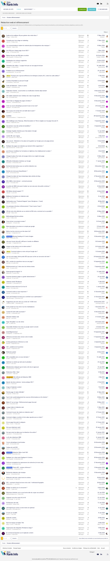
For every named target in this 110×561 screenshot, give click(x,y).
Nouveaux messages (9, 13)
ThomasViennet (10, 368)
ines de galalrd (9, 459)
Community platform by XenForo (45, 559)
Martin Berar (102, 298)
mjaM (103, 243)
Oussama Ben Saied (11, 328)
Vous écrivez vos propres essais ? (16, 221)
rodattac (103, 353)
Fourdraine (102, 263)
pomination (102, 182)
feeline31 (102, 288)
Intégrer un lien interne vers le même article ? (18, 246)
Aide (98, 548)
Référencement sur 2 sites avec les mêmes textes (20, 266)
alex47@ (8, 263)
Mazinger (8, 233)
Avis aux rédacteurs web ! (13, 427)
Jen (7, 228)
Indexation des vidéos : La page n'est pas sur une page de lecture (24, 65)
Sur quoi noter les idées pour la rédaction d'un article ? (21, 432)
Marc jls (8, 318)
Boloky (103, 293)
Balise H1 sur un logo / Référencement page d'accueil (21, 402)
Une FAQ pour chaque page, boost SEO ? (17, 50)
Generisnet (102, 534)
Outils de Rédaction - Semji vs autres (16, 85)
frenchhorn (102, 388)
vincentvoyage (9, 132)
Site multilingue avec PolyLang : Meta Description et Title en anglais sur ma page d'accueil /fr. (32, 121)
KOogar (8, 37)
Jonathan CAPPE (10, 303)
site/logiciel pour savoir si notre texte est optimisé (20, 507)
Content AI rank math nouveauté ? (16, 311)
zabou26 (8, 192)
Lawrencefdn (102, 398)
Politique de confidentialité (89, 548)
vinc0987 (8, 388)
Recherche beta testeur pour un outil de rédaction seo (21, 166)
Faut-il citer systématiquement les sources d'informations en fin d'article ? (27, 397)
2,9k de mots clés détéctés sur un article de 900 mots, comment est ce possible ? (29, 211)
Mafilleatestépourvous (11, 494)
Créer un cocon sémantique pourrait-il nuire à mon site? (22, 106)
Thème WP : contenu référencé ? (22, 467)
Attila (7, 157)
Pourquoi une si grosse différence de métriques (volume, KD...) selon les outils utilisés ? (35, 75)
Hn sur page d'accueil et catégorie (15, 422)
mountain (102, 529)
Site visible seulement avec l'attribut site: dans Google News (23, 96)
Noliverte (103, 509)
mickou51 (102, 37)
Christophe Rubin (101, 434)
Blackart (8, 343)
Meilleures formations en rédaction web (17, 196)
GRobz (103, 82)
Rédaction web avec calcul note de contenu (18, 477)
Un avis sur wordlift (11, 513)
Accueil (103, 548)
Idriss (7, 167)
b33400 (8, 358)
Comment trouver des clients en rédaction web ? (20, 412)
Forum (19, 9)
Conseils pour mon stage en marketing (17, 40)
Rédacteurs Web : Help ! (13, 372)
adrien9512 (9, 112)
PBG (7, 258)
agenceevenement (10, 147)
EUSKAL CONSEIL (101, 52)
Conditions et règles (77, 548)
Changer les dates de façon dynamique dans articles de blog (23, 176)
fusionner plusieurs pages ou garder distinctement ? (21, 276)
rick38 (103, 152)
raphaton (8, 248)
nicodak (103, 223)
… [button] (8, 28)
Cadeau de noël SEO (12, 447)
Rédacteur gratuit (11, 352)
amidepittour (9, 333)
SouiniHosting (101, 67)
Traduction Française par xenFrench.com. (68, 559)
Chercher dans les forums (23, 13)
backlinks (8, 116)
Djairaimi (8, 77)
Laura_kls (8, 429)
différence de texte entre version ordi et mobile (19, 337)
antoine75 (8, 529)
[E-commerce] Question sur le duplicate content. (19, 533)
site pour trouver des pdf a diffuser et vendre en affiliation (22, 241)
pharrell (8, 142)
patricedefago (101, 157)
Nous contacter (67, 548)
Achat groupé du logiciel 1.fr (14, 271)
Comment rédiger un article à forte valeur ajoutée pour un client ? (24, 417)
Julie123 (8, 42)
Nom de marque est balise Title (15, 522)
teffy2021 (102, 363)
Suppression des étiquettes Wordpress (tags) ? (19, 528)
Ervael (7, 52)
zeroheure (8, 464)
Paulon (103, 47)
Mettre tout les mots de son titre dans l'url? (18, 231)
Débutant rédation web (12, 317)
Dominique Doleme (100, 303)
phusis (7, 182)
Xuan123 (8, 253)
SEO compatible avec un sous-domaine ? (17, 357)
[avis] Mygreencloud (11, 332)
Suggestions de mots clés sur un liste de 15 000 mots (21, 301)
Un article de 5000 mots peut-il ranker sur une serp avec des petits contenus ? (28, 186)
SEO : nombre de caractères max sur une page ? (19, 261)
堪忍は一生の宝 (9, 423)
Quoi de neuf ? (28, 9)
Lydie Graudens (10, 57)
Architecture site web (12, 502)
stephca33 (8, 278)
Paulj (7, 403)
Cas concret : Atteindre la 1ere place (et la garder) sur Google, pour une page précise (30, 141)
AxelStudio (102, 273)
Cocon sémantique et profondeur (15, 442)
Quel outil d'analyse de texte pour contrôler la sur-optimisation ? (24, 296)
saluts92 (8, 338)
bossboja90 (9, 223)
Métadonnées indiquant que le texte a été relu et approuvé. (22, 367)
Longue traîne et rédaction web (15, 407)
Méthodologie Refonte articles (14, 216)
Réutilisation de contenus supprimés (16, 60)
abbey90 (103, 504)
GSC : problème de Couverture (14, 347)
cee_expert (8, 243)
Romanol (8, 534)
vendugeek (9, 127)
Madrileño (102, 97)
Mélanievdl (8, 273)
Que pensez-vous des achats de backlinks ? (18, 126)
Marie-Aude (102, 72)
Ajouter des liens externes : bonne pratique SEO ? (20, 382)
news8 (7, 218)
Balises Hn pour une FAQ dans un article (17, 55)
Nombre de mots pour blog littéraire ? (16, 171)
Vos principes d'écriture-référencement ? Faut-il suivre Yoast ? (24, 206)
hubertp (8, 122)
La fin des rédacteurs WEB (13, 437)
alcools (8, 288)
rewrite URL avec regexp (13, 136)
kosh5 (7, 172)
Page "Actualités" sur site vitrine (15, 322)
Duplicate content (11, 517)
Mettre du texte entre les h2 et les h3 (16, 286)
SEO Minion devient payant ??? (14, 191)
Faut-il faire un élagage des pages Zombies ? (19, 101)
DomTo (8, 449)
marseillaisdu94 (10, 72)
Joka (7, 408)
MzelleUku (8, 454)
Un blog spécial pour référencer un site (17, 342)
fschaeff (8, 212)
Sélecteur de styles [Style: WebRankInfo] (7, 548)
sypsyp (103, 413)
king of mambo (9, 479)
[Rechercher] (102, 9)
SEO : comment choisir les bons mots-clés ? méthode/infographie (25, 482)
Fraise (7, 197)
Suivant (14, 28)
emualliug (102, 338)
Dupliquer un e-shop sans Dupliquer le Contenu (19, 457)
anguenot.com (101, 308)
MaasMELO (102, 484)
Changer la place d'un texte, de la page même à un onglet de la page (25, 156)
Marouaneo (9, 509)
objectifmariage (10, 298)
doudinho (102, 212)
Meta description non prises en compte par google (20, 226)
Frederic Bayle (9, 469)
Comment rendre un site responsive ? (16, 291)
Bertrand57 (9, 62)
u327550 (8, 313)
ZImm (103, 378)
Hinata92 (8, 87)
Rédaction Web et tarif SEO (20, 452)
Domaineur (9, 162)
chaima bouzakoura (11, 117)
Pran (7, 97)
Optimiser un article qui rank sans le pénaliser (19, 362)
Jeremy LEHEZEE (101, 323)
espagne (8, 67)
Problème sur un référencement (15, 70)
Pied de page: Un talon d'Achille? (15, 392)
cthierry (103, 253)
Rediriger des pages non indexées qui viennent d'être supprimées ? (25, 146)
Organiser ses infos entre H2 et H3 (16, 497)
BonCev (8, 489)
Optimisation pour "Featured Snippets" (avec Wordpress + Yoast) (24, 201)
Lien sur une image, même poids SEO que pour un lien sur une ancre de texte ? (28, 256)
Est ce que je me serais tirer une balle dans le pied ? (20, 111)
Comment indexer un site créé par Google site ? (24, 251)
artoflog (103, 127)
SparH (7, 92)
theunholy (102, 112)
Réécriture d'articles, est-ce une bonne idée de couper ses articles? (25, 492)
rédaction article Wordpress (14, 281)
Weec (7, 238)
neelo (7, 268)
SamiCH (8, 152)
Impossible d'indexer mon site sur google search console (22, 327)
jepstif (7, 444)
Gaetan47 (8, 102)
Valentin (103, 162)
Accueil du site (8, 9)
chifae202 (8, 47)
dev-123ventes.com (11, 137)
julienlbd (8, 293)
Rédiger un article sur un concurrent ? (16, 487)
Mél (7, 323)
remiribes (102, 403)
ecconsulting (9, 82)
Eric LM (8, 308)
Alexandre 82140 (101, 228)
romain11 (102, 418)
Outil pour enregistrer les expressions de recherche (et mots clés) (24, 462)
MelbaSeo (8, 187)
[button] (34, 9)
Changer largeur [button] (17, 548)
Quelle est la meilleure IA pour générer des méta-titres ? (22, 35)
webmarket (102, 429)
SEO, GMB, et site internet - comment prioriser (19, 181)
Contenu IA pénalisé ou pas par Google (17, 80)
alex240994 (9, 504)
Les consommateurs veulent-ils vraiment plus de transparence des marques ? (28, 45)
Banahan (8, 519)
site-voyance (102, 87)
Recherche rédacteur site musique (16, 472)
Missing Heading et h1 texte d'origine (23, 236)
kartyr (103, 42)
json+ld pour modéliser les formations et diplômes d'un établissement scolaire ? (28, 151)
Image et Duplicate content (13, 387)
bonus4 (8, 363)
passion (103, 333)
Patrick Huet (102, 454)
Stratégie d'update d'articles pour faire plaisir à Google (21, 131)
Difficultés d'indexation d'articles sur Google (18, 161)
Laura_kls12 (9, 373)
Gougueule (8, 393)
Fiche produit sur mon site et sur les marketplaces (20, 307)
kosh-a (7, 207)
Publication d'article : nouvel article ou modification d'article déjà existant (26, 90)
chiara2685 (9, 283)
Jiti (7, 353)
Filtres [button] (105, 32)
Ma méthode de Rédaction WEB (22, 377)
